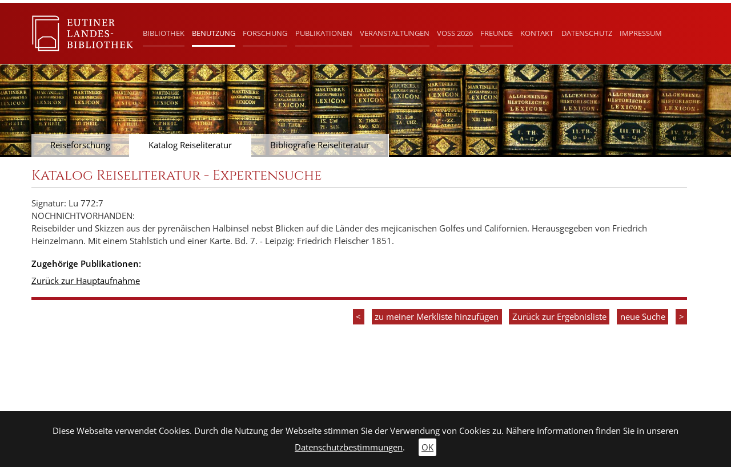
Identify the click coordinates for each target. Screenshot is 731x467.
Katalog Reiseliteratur (190, 145)
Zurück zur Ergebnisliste (559, 317)
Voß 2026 (455, 33)
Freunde (496, 33)
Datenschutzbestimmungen (349, 447)
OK (427, 447)
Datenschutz (586, 33)
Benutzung (213, 33)
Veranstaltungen (394, 33)
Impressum (641, 33)
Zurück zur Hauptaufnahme (85, 281)
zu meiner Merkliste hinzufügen (437, 317)
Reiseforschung (80, 145)
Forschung (265, 33)
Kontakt (536, 33)
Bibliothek (163, 33)
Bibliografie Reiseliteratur (319, 145)
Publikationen (323, 33)
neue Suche (642, 317)
